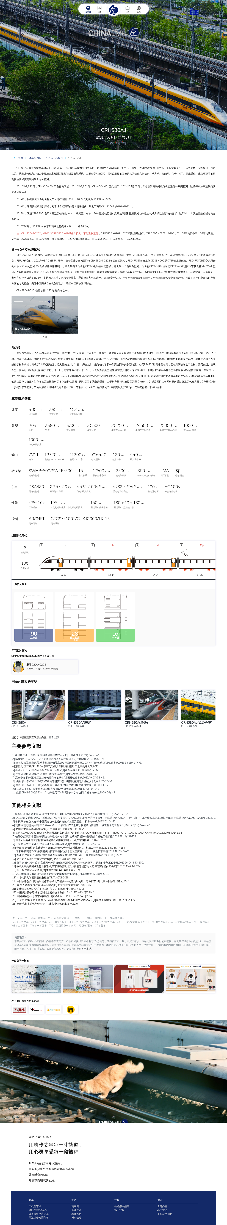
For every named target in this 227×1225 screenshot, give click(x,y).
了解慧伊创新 (164, 1213)
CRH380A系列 (52, 158)
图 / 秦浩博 (219, 147)
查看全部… (54, 737)
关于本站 (86, 948)
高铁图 (75, 1206)
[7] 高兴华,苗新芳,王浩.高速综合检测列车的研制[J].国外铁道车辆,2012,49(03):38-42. (58, 777)
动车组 (88, 9)
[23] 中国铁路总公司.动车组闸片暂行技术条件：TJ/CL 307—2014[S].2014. (52, 896)
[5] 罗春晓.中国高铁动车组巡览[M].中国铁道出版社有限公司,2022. (48, 829)
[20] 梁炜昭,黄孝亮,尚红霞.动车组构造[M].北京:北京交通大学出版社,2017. (52, 885)
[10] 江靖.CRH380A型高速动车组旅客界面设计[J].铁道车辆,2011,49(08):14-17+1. (55, 788)
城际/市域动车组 (38, 1210)
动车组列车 (32, 158)
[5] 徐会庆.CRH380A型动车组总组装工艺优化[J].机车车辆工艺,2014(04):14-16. (55, 770)
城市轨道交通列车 (39, 1213)
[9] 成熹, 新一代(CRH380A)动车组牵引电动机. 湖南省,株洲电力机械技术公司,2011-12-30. (61, 785)
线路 (99, 9)
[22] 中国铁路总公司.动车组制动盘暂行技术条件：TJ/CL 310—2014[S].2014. (53, 892)
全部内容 (162, 1206)
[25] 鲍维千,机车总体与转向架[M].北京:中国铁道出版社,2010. (45, 903)
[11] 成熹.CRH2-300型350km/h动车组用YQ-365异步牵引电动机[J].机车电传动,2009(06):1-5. (63, 792)
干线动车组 (35, 1206)
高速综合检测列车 (39, 1217)
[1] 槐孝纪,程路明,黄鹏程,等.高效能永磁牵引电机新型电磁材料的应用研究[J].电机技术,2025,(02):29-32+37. (70, 814)
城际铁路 (76, 1213)
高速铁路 (76, 1210)
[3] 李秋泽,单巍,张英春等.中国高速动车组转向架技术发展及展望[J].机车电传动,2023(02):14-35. (64, 821)
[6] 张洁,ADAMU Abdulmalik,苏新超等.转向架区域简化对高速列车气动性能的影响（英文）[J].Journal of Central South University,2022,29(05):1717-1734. (97, 832)
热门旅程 (119, 1210)
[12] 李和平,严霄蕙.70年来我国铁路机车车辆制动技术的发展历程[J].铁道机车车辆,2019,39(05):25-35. (67, 855)
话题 (139, 9)
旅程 (127, 9)
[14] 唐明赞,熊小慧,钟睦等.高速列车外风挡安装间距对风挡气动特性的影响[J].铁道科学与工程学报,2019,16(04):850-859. (78, 862)
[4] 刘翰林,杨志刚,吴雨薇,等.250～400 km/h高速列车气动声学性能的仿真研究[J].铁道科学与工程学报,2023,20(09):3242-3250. (82, 825)
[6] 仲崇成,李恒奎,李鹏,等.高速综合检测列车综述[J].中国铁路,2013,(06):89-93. (55, 773)
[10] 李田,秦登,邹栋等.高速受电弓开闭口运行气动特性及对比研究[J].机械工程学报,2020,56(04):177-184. (68, 847)
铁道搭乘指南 (121, 1206)
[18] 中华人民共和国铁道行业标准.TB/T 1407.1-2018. (40, 877)
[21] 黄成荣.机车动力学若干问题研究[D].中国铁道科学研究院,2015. (48, 888)
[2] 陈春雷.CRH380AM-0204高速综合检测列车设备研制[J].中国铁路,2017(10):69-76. (58, 759)
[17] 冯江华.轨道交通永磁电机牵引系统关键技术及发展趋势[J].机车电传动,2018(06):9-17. (60, 873)
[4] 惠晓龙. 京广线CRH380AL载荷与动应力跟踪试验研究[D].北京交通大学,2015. (55, 766)
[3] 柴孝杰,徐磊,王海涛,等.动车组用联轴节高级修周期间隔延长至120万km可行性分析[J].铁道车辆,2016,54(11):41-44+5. (77, 762)
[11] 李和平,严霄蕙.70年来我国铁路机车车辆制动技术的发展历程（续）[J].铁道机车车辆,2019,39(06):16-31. (71, 851)
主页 (17, 158)
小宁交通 (162, 1210)
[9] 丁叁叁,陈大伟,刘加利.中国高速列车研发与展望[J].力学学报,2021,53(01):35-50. (57, 844)
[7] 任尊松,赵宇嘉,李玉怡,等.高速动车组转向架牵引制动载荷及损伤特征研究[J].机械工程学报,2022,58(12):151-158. (74, 836)
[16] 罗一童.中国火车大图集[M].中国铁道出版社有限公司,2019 (46, 870)
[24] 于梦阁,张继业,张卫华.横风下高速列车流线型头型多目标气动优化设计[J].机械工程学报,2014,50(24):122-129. (73, 900)
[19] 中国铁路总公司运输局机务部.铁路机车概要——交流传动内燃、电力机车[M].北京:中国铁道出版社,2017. (70, 881)
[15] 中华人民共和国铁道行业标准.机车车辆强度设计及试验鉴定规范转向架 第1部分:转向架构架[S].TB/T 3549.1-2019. (76, 866)
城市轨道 (76, 1217)
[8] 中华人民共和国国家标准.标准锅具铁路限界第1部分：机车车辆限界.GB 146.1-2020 (59, 840)
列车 (31, 1200)
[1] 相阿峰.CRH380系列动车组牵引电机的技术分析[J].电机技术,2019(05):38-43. (56, 755)
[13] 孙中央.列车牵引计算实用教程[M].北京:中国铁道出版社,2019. (47, 858)
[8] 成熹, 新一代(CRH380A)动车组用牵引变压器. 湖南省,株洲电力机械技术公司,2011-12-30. (62, 781)
